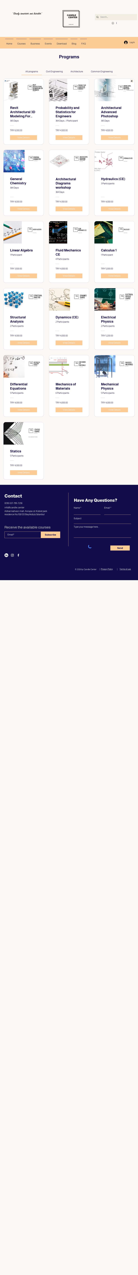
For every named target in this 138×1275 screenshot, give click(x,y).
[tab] (32, 71)
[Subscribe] (50, 535)
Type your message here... (86, 527)
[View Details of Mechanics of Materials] (69, 409)
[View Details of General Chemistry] (23, 209)
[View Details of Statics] (23, 472)
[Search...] (115, 17)
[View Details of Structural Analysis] (23, 342)
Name (77, 508)
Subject (77, 518)
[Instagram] (12, 555)
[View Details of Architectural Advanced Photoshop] (114, 137)
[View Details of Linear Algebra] (23, 276)
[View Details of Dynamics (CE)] (69, 342)
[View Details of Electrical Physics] (114, 342)
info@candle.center (14, 507)
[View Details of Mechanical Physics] (114, 409)
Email (107, 508)
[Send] (120, 548)
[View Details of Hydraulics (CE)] (114, 209)
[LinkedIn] (6, 555)
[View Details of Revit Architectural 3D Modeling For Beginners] (23, 137)
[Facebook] (18, 555)
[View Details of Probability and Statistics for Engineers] (69, 137)
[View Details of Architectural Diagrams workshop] (69, 209)
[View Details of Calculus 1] (114, 276)
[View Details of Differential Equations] (23, 409)
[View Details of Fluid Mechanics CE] (69, 276)
